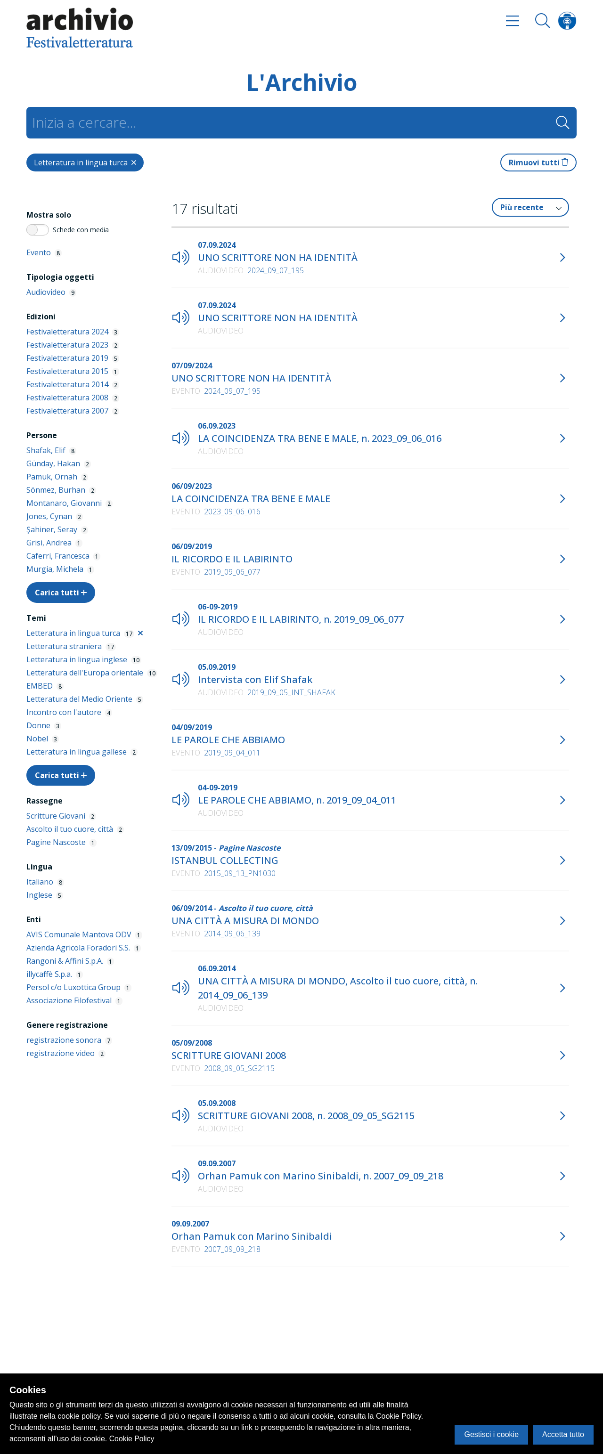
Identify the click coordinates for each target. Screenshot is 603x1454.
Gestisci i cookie (491, 1434)
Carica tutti (61, 592)
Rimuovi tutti (538, 162)
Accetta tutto (563, 1434)
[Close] (85, 162)
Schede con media (81, 229)
